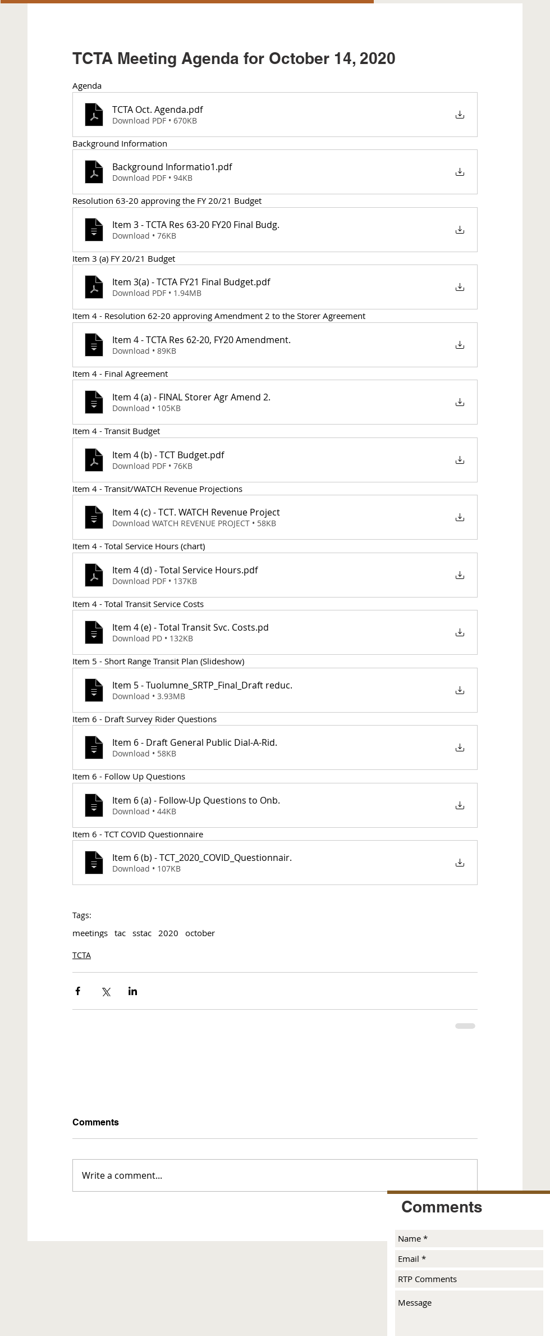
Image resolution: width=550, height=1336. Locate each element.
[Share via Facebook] (77, 991)
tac (120, 933)
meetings (90, 933)
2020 (168, 933)
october (200, 933)
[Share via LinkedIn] (132, 991)
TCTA (81, 955)
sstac (142, 933)
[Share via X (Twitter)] (105, 991)
